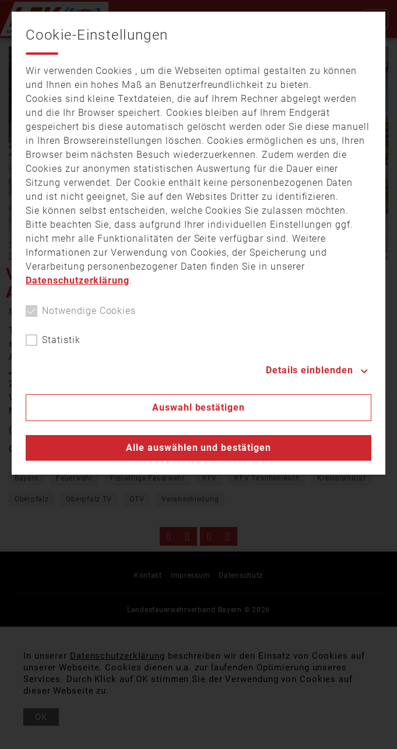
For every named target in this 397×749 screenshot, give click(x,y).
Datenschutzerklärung (77, 280)
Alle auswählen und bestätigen (198, 447)
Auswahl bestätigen (198, 407)
